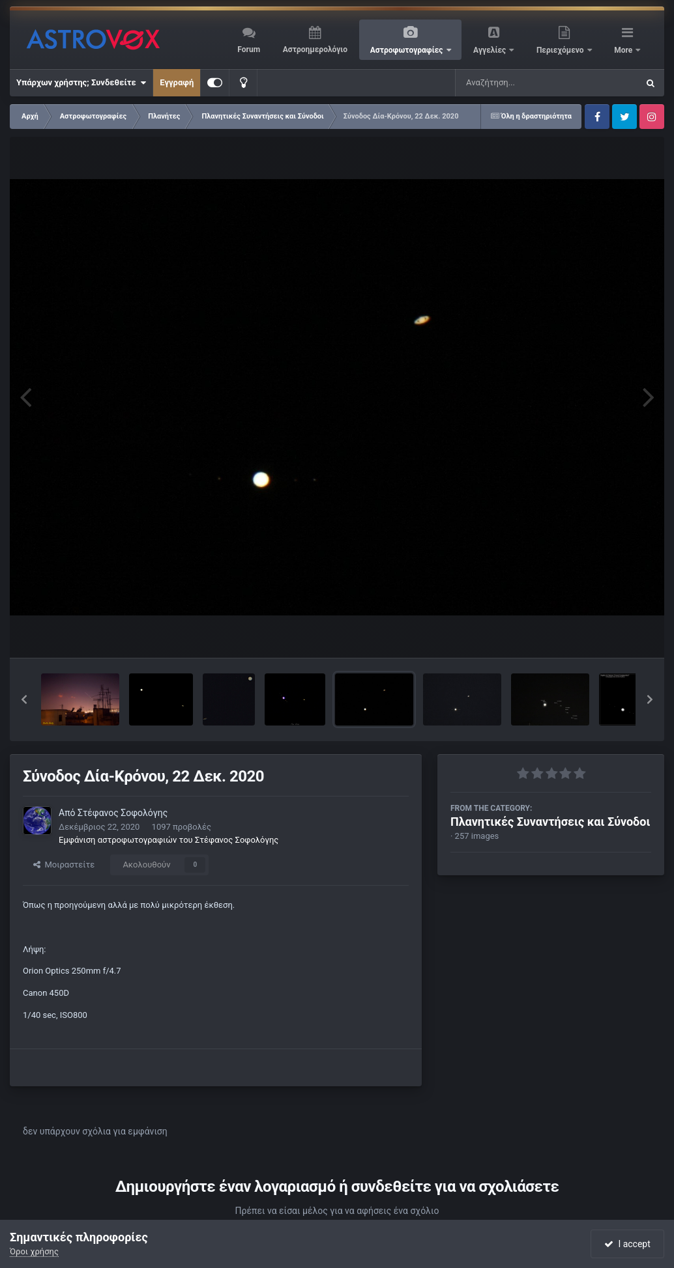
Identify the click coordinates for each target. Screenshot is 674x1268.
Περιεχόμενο (561, 50)
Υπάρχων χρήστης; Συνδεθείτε (81, 82)
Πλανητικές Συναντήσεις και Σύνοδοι (550, 821)
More (624, 50)
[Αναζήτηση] (520, 82)
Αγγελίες (490, 50)
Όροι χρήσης (34, 1251)
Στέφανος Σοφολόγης (123, 813)
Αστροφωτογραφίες (407, 50)
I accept (627, 1244)
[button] (24, 699)
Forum (248, 49)
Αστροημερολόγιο (315, 49)
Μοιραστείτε (64, 864)
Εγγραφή (177, 82)
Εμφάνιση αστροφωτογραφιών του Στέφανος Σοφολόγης (168, 840)
